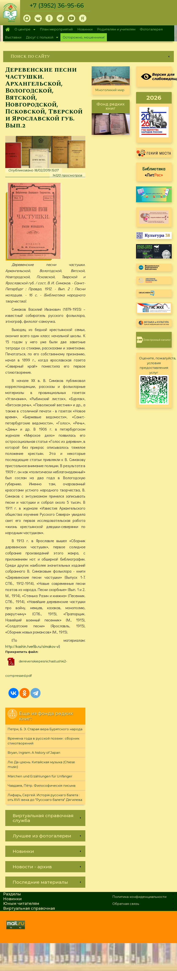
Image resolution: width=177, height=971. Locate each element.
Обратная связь (125, 904)
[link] (88, 56)
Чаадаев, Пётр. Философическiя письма (41, 786)
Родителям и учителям (116, 29)
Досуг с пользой (41, 37)
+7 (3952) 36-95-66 (57, 5)
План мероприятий (56, 29)
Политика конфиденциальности (139, 897)
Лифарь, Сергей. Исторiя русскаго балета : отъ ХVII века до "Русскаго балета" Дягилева (45, 797)
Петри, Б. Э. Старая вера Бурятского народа (45, 729)
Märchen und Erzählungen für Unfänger (40, 776)
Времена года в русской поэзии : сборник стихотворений (43, 741)
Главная (7, 29)
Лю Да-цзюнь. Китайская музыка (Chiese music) (41, 764)
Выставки (13, 37)
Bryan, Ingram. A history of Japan (34, 753)
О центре (23, 29)
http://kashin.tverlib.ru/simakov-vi (32, 646)
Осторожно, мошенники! (84, 37)
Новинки (85, 29)
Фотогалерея (151, 29)
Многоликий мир (109, 90)
